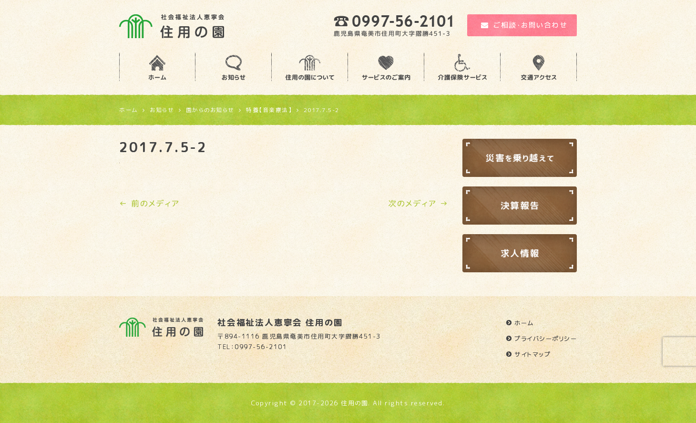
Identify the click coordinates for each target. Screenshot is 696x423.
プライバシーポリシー (545, 338)
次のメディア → (418, 203)
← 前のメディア (149, 203)
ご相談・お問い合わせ (524, 25)
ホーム (524, 323)
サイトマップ (532, 354)
